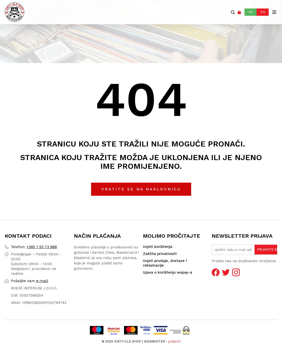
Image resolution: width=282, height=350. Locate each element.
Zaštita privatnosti (160, 254)
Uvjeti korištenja (157, 246)
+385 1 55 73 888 (34, 246)
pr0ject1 (174, 341)
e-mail (29, 280)
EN (262, 12)
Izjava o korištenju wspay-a (167, 272)
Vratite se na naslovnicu (141, 189)
